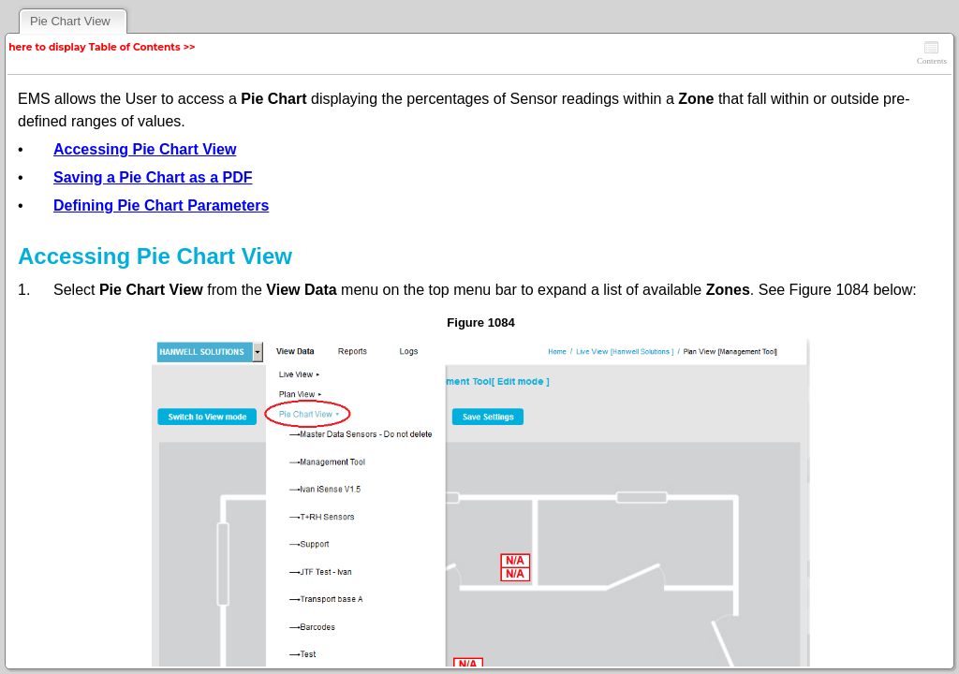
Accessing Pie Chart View (144, 149)
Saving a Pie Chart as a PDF (153, 177)
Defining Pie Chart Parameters (161, 205)
